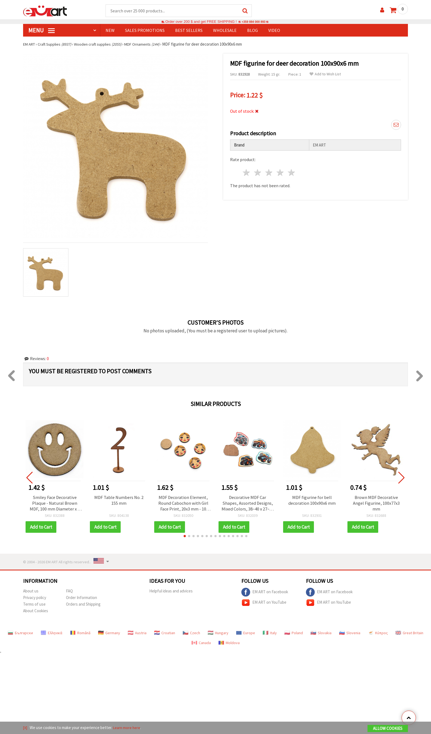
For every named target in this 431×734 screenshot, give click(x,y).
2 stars (258, 170)
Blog (252, 30)
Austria (137, 633)
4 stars (280, 170)
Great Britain (409, 634)
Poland (293, 633)
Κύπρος (378, 634)
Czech (191, 633)
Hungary (218, 633)
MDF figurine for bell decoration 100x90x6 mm (312, 501)
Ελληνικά (51, 634)
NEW (110, 30)
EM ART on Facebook (264, 593)
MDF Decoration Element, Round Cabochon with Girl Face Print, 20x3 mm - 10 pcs (183, 504)
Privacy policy (34, 598)
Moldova (229, 644)
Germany (109, 633)
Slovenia (349, 633)
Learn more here (128, 728)
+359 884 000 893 (253, 22)
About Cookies (35, 611)
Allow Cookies (387, 729)
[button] (185, 537)
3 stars (269, 170)
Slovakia (321, 633)
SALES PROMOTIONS (145, 30)
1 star (246, 170)
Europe (245, 634)
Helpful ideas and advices (171, 592)
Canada (201, 644)
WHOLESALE (225, 30)
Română (80, 634)
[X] (25, 728)
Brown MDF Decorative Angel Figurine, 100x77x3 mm (376, 504)
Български (20, 634)
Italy (270, 633)
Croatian (164, 633)
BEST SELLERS (189, 30)
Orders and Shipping (83, 605)
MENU (41, 30)
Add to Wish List (325, 74)
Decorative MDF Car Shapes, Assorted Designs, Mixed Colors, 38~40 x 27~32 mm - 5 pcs (247, 504)
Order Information (81, 598)
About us (30, 592)
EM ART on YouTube (263, 603)
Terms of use (34, 605)
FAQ (69, 592)
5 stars (291, 170)
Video (274, 30)
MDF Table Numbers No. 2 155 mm (119, 501)
